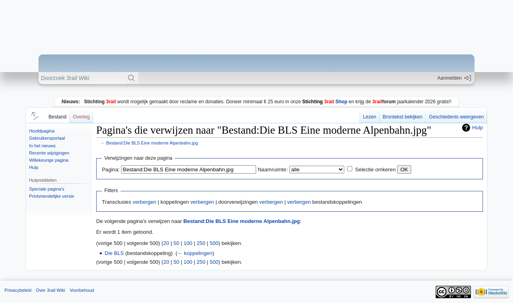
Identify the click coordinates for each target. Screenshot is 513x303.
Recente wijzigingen (49, 152)
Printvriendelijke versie (52, 196)
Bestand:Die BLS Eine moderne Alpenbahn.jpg (152, 142)
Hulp (33, 167)
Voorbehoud (82, 290)
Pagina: (110, 170)
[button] (33, 115)
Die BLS (114, 253)
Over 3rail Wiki (50, 290)
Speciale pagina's (47, 189)
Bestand (57, 117)
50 (177, 243)
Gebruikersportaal (47, 138)
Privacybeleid (17, 290)
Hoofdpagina (42, 130)
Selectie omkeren (375, 170)
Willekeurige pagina (49, 160)
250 (201, 243)
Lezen (369, 117)
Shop (324, 101)
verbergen (144, 202)
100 (188, 243)
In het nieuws (42, 145)
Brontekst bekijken (402, 117)
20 (166, 243)
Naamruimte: (273, 170)
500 (214, 243)
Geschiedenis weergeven (456, 117)
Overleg (81, 117)
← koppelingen (194, 253)
